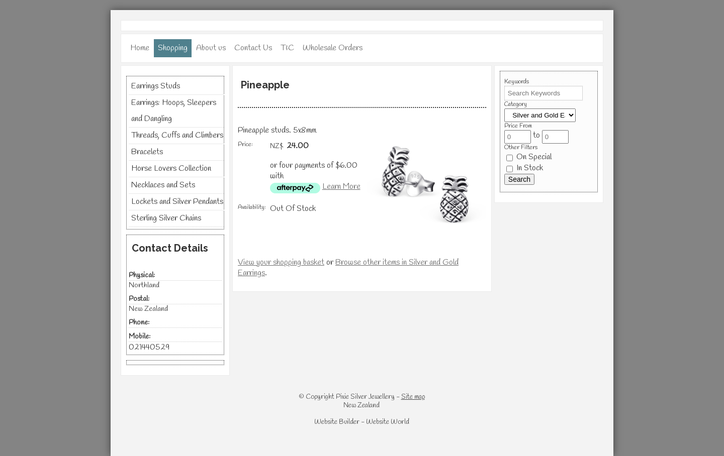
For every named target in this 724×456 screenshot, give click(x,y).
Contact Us (253, 48)
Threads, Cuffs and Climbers (177, 135)
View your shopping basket (281, 262)
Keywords (516, 82)
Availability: (252, 207)
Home (139, 48)
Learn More (341, 186)
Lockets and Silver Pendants (177, 201)
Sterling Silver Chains (166, 218)
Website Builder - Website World (361, 422)
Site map (413, 397)
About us (211, 48)
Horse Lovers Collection (171, 168)
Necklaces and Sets (163, 185)
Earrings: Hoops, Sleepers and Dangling (173, 110)
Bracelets (147, 152)
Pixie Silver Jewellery (365, 397)
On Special (529, 157)
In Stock (524, 168)
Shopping (173, 48)
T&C (287, 48)
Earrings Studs (155, 86)
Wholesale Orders (333, 48)
